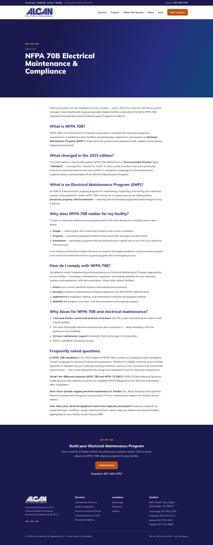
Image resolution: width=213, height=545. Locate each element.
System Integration (84, 506)
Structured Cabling (84, 519)
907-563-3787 (181, 2)
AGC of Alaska (181, 536)
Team (160, 12)
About (150, 12)
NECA (152, 536)
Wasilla (58, 2)
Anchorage (30, 2)
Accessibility (86, 536)
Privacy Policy (72, 536)
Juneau (50, 2)
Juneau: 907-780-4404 (160, 520)
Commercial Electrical (86, 502)
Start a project (177, 12)
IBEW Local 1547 (164, 536)
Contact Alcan (106, 465)
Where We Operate (133, 12)
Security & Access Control (88, 511)
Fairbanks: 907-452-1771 (162, 515)
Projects (115, 12)
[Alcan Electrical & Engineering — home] (39, 12)
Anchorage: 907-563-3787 (162, 511)
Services (102, 12)
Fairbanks (41, 2)
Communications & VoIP (87, 515)
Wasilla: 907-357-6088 (161, 524)
